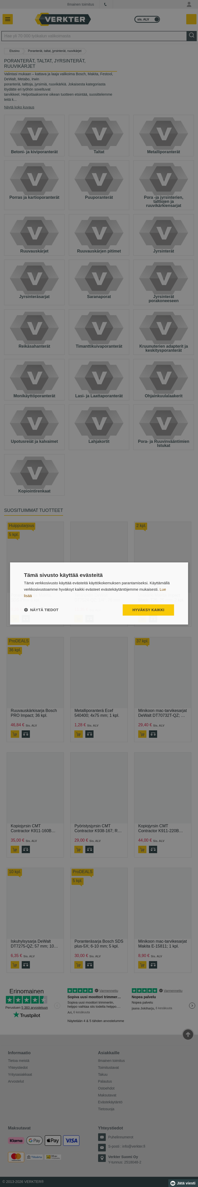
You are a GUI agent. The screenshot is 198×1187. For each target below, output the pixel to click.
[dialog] (99, 593)
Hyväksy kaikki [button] (148, 610)
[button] (41, 610)
